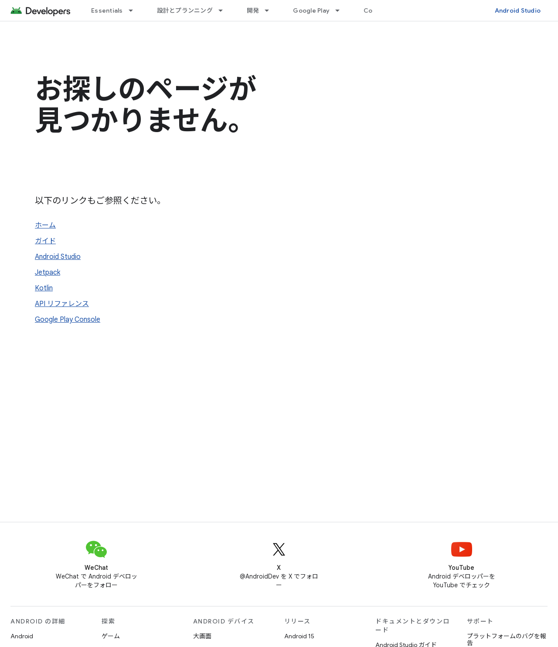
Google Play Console (67, 319)
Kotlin (44, 288)
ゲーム (111, 636)
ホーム (45, 225)
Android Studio (518, 10)
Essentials (107, 10)
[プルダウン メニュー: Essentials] (134, 10)
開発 (253, 10)
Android (21, 636)
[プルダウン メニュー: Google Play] (341, 10)
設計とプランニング (185, 10)
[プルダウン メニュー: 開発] (270, 10)
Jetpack (47, 272)
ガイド (45, 241)
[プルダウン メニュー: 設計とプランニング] (224, 10)
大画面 (202, 636)
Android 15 (299, 636)
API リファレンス (62, 304)
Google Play (311, 10)
